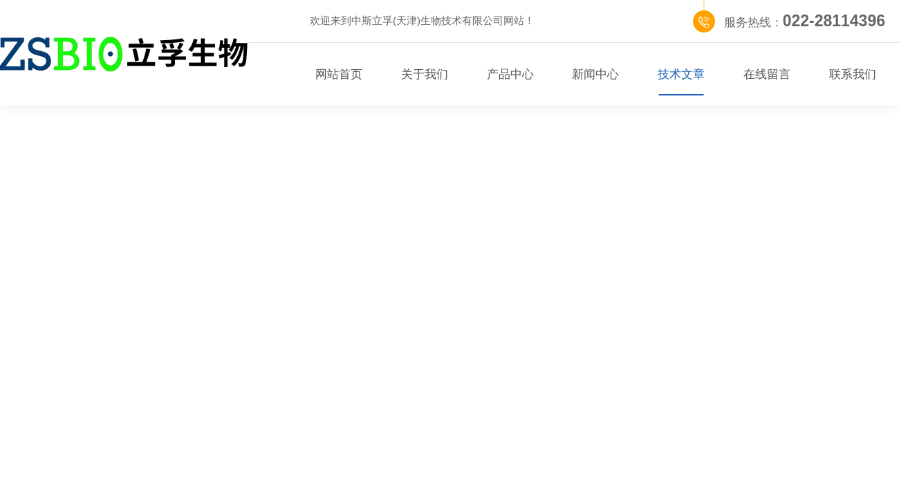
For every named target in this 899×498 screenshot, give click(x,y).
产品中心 (510, 74)
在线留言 (766, 74)
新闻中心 (595, 74)
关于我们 (424, 74)
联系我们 (852, 74)
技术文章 (681, 74)
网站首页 (338, 74)
